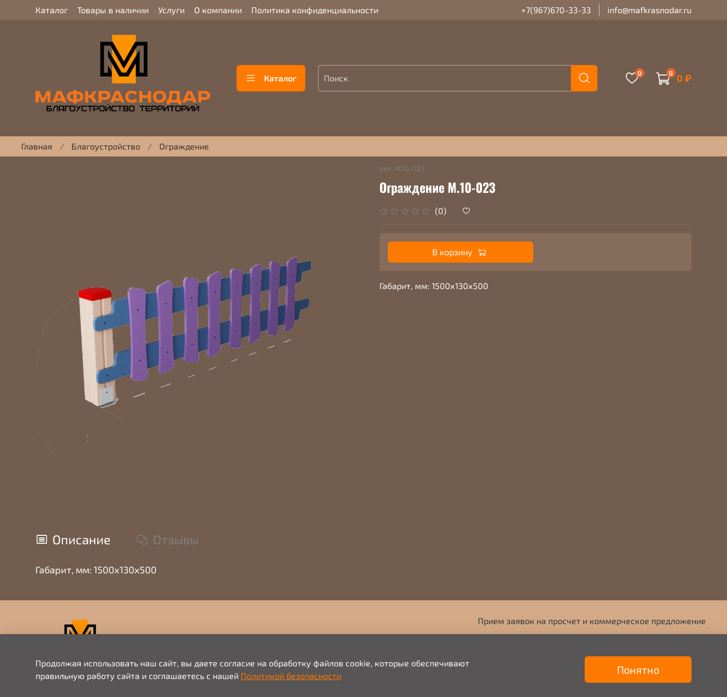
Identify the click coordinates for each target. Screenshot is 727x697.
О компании (218, 10)
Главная (36, 146)
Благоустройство (105, 146)
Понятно (638, 669)
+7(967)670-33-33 (556, 10)
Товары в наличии (113, 10)
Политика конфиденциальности (314, 10)
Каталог (51, 10)
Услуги (171, 10)
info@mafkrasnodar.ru (649, 10)
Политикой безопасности (291, 676)
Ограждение (184, 146)
